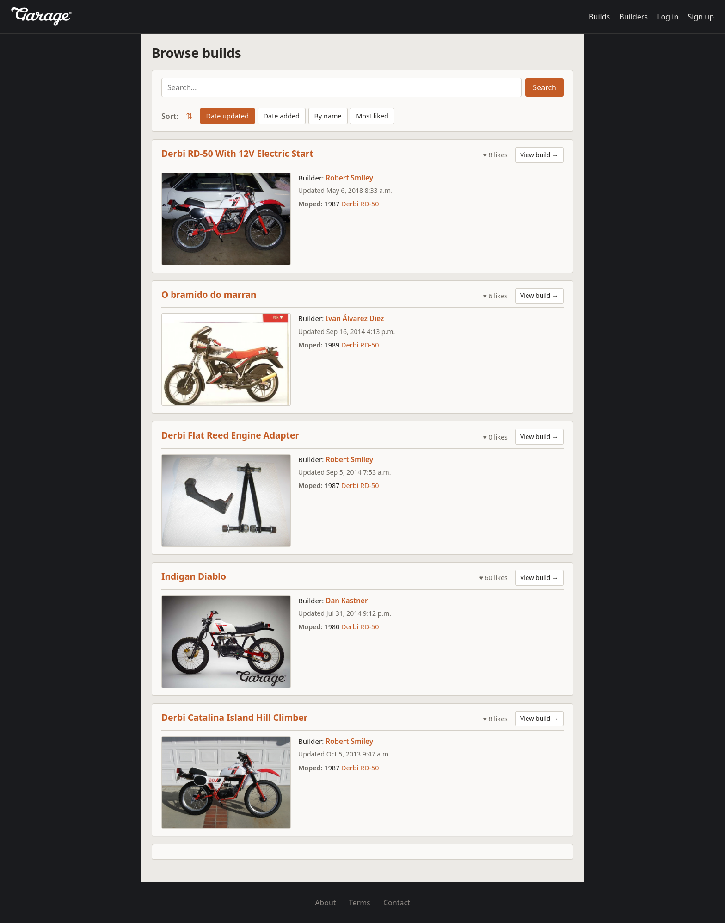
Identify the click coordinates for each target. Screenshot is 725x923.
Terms (359, 903)
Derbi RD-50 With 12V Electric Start (237, 153)
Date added (282, 116)
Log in (667, 17)
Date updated (227, 116)
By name (328, 116)
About (325, 903)
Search (544, 87)
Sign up (701, 17)
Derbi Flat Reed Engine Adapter (230, 435)
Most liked (372, 116)
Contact (396, 903)
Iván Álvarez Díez (355, 318)
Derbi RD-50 (360, 203)
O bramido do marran (209, 294)
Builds (599, 17)
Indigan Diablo (193, 576)
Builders (633, 17)
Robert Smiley (349, 177)
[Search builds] (341, 87)
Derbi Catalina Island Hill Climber (234, 717)
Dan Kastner (347, 600)
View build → (539, 154)
